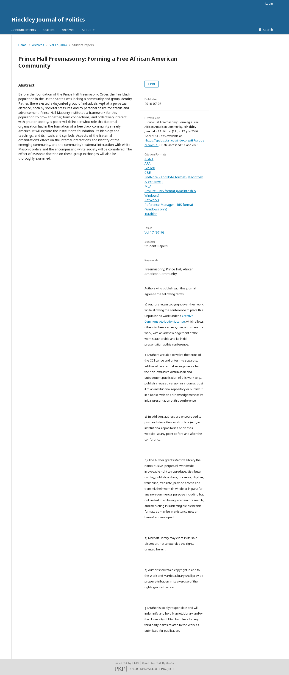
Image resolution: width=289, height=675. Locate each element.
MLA (147, 186)
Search (267, 29)
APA (147, 163)
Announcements (23, 29)
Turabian (150, 214)
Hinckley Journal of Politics (48, 19)
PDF (153, 84)
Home (22, 45)
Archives (68, 29)
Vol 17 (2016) (58, 45)
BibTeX (149, 168)
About (87, 29)
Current (49, 29)
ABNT (148, 159)
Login (269, 3)
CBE (147, 172)
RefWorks (151, 200)
